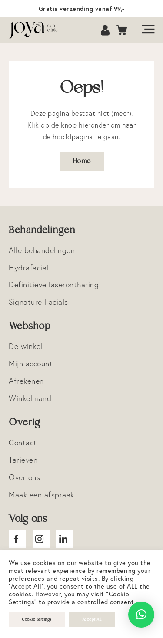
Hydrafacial (29, 267)
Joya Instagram (41, 539)
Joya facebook (17, 539)
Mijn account (31, 363)
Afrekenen (26, 380)
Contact (23, 442)
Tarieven (23, 459)
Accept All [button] (92, 619)
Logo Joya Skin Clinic (37, 30)
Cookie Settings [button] (37, 619)
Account (106, 30)
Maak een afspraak (41, 494)
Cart (122, 30)
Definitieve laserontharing (54, 284)
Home (82, 161)
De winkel (26, 346)
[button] (141, 615)
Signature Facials (38, 301)
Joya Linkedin (64, 539)
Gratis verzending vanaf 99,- (82, 8)
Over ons (24, 477)
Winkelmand (30, 398)
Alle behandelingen (42, 250)
